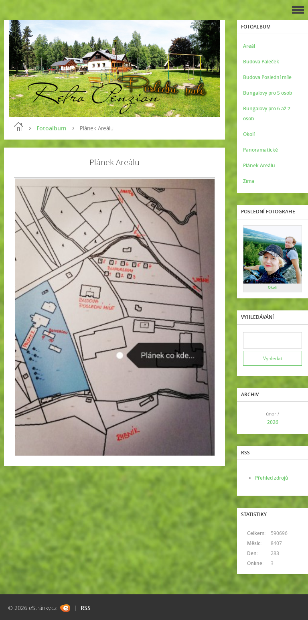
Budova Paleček (261, 61)
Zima (248, 181)
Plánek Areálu (259, 165)
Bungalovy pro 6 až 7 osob (266, 113)
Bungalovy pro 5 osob (267, 92)
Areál (249, 46)
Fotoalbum (51, 128)
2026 (272, 422)
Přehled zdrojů (271, 477)
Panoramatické (260, 149)
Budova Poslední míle (267, 77)
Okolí (249, 134)
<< (252, 417)
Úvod (18, 127)
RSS (86, 608)
